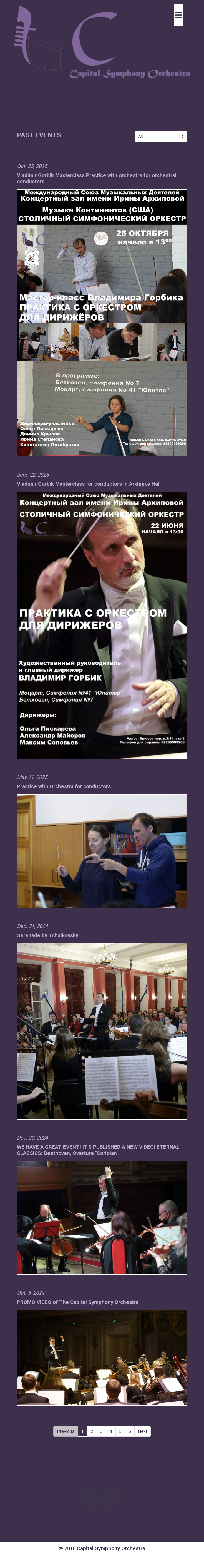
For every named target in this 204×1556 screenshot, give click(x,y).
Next (142, 1431)
